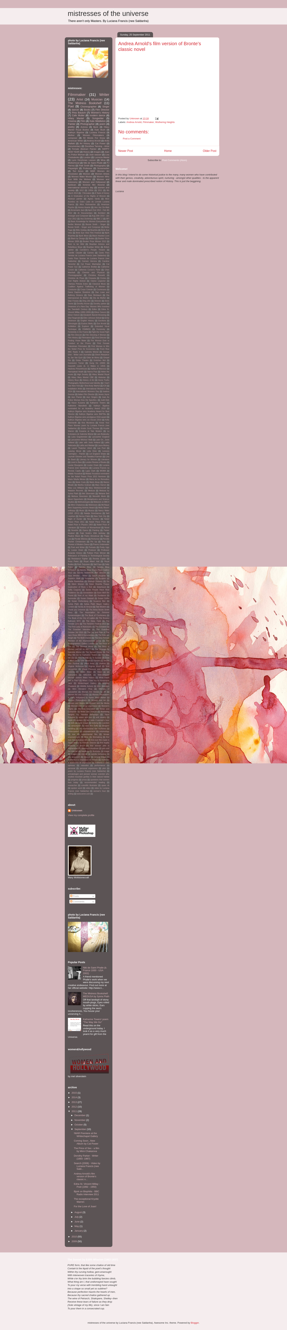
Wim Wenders (103, 686)
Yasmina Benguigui (89, 715)
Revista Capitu (99, 559)
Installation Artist (75, 389)
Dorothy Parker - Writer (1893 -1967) (86, 1157)
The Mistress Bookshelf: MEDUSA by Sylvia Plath (96, 995)
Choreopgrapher (75, 275)
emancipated (73, 731)
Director (97, 301)
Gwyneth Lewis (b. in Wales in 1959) (86, 366)
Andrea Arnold (133, 122)
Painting (95, 530)
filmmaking (97, 737)
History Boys (73, 380)
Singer (105, 106)
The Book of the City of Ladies (81, 618)
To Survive (96, 658)
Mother (71, 135)
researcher (72, 785)
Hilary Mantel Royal (100, 374)
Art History (85, 143)
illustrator (96, 751)
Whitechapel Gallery (87, 683)
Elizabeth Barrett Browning (94, 315)
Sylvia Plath (73, 604)
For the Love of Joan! (85, 1206)
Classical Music (99, 284)
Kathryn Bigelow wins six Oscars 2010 (84, 420)
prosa (84, 780)
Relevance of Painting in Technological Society (88, 556)
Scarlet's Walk (74, 578)
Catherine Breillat (89, 267)
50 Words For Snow (94, 138)
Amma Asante (84, 207)
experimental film (89, 734)
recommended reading (94, 782)
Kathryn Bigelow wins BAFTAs (92, 414)
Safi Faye (98, 564)
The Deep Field (93, 621)
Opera (85, 530)
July (76, 1216)
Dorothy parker (100, 304)
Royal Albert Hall (91, 561)
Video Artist (89, 664)
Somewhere (88, 593)
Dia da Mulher (99, 298)
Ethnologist (72, 324)
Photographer (87, 124)
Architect (101, 213)
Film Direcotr (76, 335)
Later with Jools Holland (89, 443)
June (77, 1221)
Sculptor (102, 578)
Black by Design (78, 238)
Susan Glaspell (87, 598)
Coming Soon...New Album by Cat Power (86, 1142)
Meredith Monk (99, 496)
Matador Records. (76, 491)
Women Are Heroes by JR (94, 692)
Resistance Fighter (79, 559)
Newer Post (125, 150)
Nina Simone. (93, 519)
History (86, 152)
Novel (106, 528)
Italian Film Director (86, 394)
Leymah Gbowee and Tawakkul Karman (85, 457)
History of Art (88, 380)
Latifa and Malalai (86, 445)
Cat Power (100, 143)
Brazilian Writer (93, 247)
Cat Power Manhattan (91, 264)
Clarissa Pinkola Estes (78, 284)
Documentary (74, 146)
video (88, 788)
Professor (87, 168)
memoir (87, 757)
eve (73, 734)
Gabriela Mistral (91, 352)
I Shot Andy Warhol (91, 386)
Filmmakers (86, 338)
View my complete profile (81, 815)
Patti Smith (84, 165)
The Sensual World (84, 647)
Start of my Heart (85, 595)
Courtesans (101, 290)
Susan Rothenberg (80, 601)
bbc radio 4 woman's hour (98, 720)
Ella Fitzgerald (74, 318)
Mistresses (93, 505)
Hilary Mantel (76, 118)
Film (83, 121)
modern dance (97, 115)
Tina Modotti (83, 658)
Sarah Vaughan (99, 576)
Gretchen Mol (100, 360)
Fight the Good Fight (100, 332)
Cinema (72, 121)
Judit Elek (105, 400)
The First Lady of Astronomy (80, 627)
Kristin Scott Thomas (90, 428)
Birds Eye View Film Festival (88, 233)
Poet (71, 106)
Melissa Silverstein (79, 496)
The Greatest (100, 627)
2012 (75, 1106)
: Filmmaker (86, 193)
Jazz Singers (92, 397)
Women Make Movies (81, 176)
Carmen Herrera (89, 261)
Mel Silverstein (88, 494)
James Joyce (103, 394)
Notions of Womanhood (90, 528)
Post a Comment (132, 138)
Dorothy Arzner (83, 304)
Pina (104, 542)
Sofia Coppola (74, 590)
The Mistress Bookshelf (84, 103)
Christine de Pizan (76, 278)
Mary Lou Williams (76, 488)
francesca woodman (89, 748)
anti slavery (101, 717)
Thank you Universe (76, 610)
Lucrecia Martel (102, 157)
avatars (80, 720)
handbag (85, 751)
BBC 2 (99, 219)
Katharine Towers (98, 403)
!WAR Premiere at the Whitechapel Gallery (86, 1135)
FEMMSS (87, 329)
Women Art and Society (78, 695)
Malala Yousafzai (75, 474)
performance (99, 765)
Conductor (72, 290)
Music (81, 511)
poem (102, 124)
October (79, 1124)
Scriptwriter (89, 578)
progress (74, 780)
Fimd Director (100, 338)
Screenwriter (103, 168)
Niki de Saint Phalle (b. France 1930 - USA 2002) (95, 970)
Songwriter (98, 118)
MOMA (103, 471)
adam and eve (85, 717)
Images (97, 152)
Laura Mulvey (103, 445)
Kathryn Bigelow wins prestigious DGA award (87, 417)
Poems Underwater (101, 544)
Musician (97, 99)
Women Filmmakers (93, 135)
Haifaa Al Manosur (98, 369)
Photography (100, 165)
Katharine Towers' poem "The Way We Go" (95, 1021)
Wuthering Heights (165, 122)
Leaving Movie (74, 451)
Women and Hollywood (93, 182)
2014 (75, 1097)
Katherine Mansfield (77, 406)
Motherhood (73, 163)
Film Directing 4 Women (95, 335)
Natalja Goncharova (92, 513)
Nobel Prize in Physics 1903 (80, 525)
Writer (104, 94)
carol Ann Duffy (91, 726)
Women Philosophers (77, 700)
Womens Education (86, 709)
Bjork (95, 127)
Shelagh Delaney (95, 581)
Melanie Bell (104, 494)
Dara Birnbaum (94, 295)
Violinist (102, 664)
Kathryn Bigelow (76, 132)
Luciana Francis (97, 132)
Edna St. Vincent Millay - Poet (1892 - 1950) (87, 1185)
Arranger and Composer (78, 216)
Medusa (91, 491)
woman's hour (100, 791)
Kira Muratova (88, 423)
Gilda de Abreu (92, 358)
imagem (74, 754)
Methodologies (84, 502)
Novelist (74, 530)
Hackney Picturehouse (77, 369)
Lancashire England (100, 437)
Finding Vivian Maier (77, 341)
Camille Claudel (75, 253)
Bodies (91, 238)
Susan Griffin (103, 598)
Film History (73, 338)
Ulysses (96, 661)
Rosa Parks (73, 561)
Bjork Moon (84, 236)
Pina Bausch (79, 112)
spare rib (105, 785)
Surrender (72, 598)
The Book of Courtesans (95, 615)
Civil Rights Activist (76, 281)
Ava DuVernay (86, 219)
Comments (77, 901)
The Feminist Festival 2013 (94, 624)
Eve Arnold (101, 324)
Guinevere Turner (76, 363)
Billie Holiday (81, 230)
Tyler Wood (85, 661)
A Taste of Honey (102, 193)
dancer (75, 109)
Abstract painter (75, 199)
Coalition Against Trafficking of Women (86, 287)
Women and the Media (99, 703)
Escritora (102, 321)
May (77, 1226)
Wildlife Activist (86, 686)
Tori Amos (78, 171)
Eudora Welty (87, 324)
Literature (105, 460)
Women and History (76, 703)
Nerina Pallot (84, 516)
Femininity (100, 329)
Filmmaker (148, 122)
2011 (100, 190)
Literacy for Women (88, 460)
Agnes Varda (94, 199)
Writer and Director (89, 712)
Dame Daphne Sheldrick (79, 292)
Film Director (102, 109)
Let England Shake (97, 454)
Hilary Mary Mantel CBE (82, 377)
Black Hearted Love (100, 236)
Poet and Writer (78, 547)
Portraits (92, 547)
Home (168, 150)
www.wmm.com (83, 794)
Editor (94, 309)
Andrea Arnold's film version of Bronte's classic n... (85, 1176)
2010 (75, 1236)
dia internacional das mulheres (92, 729)
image (106, 751)
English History (87, 321)
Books (87, 109)
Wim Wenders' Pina (82, 689)
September (80, 1129)
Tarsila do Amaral (85, 607)
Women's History (100, 112)
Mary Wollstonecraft (97, 488)
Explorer (85, 326)
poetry (71, 127)
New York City (100, 516)
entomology (104, 731)
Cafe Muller (78, 115)
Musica (91, 511)
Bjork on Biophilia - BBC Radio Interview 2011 (86, 1193)
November (80, 1120)
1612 (81, 190)
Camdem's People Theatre (92, 250)
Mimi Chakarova (78, 505)
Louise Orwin (93, 465)
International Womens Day (87, 391)
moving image (100, 757)
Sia (108, 581)
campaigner (76, 726)
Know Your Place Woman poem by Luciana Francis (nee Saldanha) (88, 425)
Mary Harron (100, 485)
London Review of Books (95, 462)
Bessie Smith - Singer (96, 224)
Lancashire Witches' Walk (81, 440)
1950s (90, 190)
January (79, 1230)
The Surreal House (93, 652)
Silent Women (78, 584)
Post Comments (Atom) (174, 160)
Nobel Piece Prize (97, 522)
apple (70, 720)
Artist (80, 99)
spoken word (76, 788)
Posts (74, 896)
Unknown (77, 810)
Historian (102, 377)
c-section (105, 723)
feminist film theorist (94, 185)
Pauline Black (74, 536)
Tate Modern (101, 607)
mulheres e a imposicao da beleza (83, 760)
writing (70, 794)
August (78, 1212)
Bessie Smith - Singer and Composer (84, 227)
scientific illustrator (89, 785)
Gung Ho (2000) (97, 363)
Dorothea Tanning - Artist (97, 146)
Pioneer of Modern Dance (79, 544)
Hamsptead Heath (75, 372)
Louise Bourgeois (75, 465)
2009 (75, 1241)
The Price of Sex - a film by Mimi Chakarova (86, 1150)
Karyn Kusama (78, 403)
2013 (75, 1102)
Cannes (90, 253)
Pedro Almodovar (92, 536)
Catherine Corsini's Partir (89, 270)
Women (86, 174)
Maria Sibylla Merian (76, 479)
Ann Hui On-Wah (101, 207)
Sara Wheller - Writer (77, 576)
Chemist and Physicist (93, 273)
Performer (95, 539)
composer (72, 138)
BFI (107, 219)
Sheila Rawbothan (76, 581)
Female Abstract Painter (84, 149)
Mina (103, 160)
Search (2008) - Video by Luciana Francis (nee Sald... (87, 1166)
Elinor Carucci (100, 312)
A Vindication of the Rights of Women (88, 196)
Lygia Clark (90, 471)
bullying (95, 723)
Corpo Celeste (86, 290)
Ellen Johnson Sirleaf (92, 318)
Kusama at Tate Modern (90, 431)
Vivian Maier (86, 672)
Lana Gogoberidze (79, 437)
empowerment (89, 731)
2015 (75, 1092)
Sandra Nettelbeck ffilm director (91, 573)
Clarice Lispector (98, 281)
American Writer (75, 140)
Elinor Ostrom (74, 315)
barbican (72, 185)
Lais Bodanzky (103, 434)
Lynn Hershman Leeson (84, 160)
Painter (71, 124)
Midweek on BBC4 (101, 502)
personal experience (89, 768)
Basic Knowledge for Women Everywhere (88, 221)
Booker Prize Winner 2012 (94, 241)
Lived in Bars (76, 462)
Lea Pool (101, 448)
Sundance (101, 595)
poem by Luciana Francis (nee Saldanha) (87, 771)
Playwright (73, 168)
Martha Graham (84, 485)
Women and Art (98, 700)
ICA (104, 386)
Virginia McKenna (75, 666)
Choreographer (88, 106)
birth (72, 723)
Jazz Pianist (76, 397)
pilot (104, 768)
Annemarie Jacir (78, 210)
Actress (84, 127)
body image (83, 723)
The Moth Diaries (84, 638)
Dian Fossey (73, 301)
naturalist (85, 765)
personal (71, 768)
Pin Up (93, 542)
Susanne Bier (99, 601)
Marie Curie (81, 482)
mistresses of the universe (108, 13)
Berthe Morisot (74, 224)
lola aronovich (74, 757)
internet (84, 754)
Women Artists (102, 174)
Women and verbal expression (84, 706)
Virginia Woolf (94, 666)
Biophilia (94, 230)
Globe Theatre (82, 360)
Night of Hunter (75, 519)
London (86, 157)
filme (86, 737)
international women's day (80, 187)
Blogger (195, 1322)
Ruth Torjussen (83, 564)
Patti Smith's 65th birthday (92, 533)
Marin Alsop (95, 482)
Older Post (209, 150)
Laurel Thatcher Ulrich (82, 448)
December (80, 1115)
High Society (82, 374)
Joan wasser (95, 154)
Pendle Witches (81, 539)
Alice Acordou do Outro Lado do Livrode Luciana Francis (88, 201)
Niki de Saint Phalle (92, 163)
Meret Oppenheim (75, 499)
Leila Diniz (92, 451)
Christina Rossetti (96, 275)
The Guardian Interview (79, 629)
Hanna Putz (92, 372)
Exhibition (72, 326)
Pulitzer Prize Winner (96, 553)
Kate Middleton (97, 121)
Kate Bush (100, 129)
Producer (92, 550)
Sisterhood (101, 587)
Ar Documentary (85, 213)
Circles (103, 278)
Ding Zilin (87, 301)
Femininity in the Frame (78, 332)
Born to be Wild (76, 244)
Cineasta (92, 278)
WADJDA (87, 675)
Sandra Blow (85, 567)
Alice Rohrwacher (88, 204)
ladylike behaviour (98, 754)
